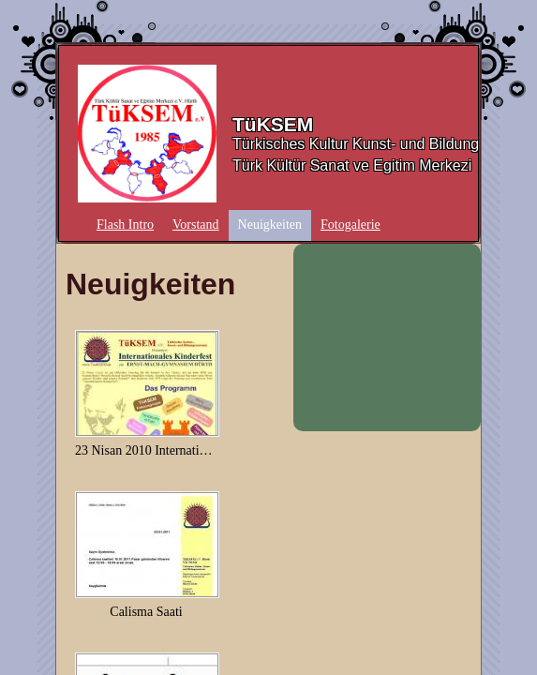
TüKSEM (272, 124)
